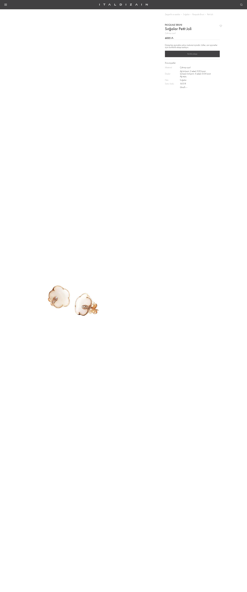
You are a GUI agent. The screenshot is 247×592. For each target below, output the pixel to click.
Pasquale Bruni (198, 14)
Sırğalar (186, 14)
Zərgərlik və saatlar (172, 14)
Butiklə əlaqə (192, 54)
